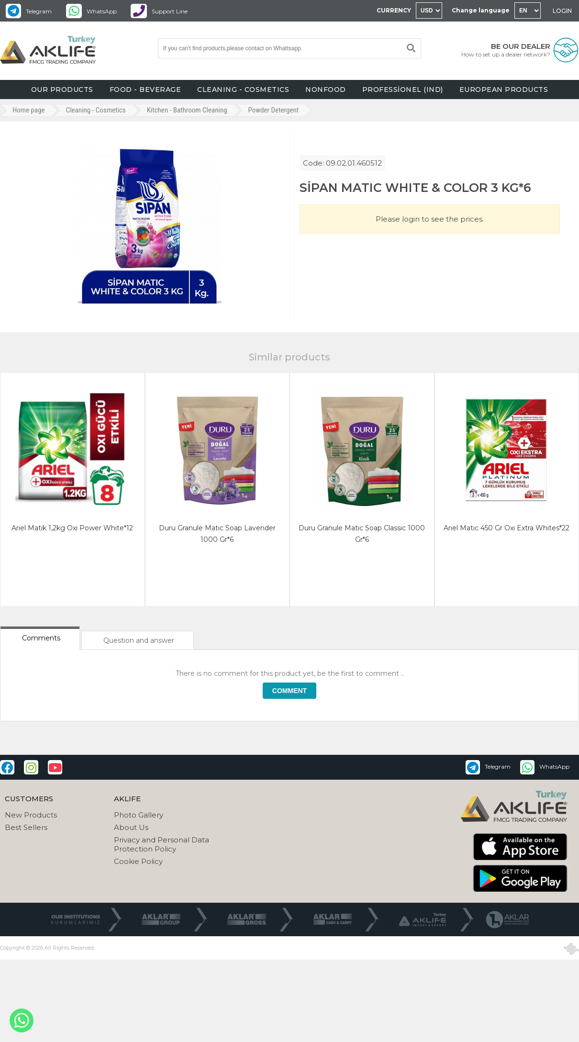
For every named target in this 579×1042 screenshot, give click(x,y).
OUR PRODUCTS (62, 89)
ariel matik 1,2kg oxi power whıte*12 (72, 528)
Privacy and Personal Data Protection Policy (161, 844)
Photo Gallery (138, 814)
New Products (31, 814)
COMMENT (289, 691)
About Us (131, 827)
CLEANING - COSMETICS (243, 89)
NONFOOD (325, 89)
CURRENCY (394, 10)
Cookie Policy (138, 861)
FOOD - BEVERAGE (145, 89)
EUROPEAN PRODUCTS (503, 89)
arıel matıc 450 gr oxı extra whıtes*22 (506, 528)
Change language (481, 10)
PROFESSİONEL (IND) (402, 89)
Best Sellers (26, 827)
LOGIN (562, 10)
